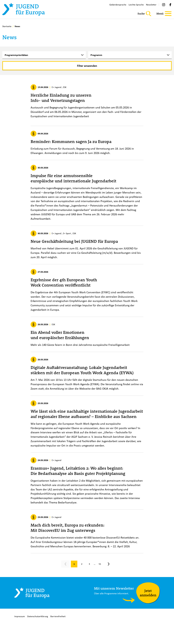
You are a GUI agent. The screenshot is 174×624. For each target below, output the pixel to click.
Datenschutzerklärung (37, 616)
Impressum (19, 616)
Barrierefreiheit (57, 616)
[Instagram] (164, 5)
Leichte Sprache (136, 4)
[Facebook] (170, 5)
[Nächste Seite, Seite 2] (108, 564)
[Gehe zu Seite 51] (100, 564)
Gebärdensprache (117, 4)
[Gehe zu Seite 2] (82, 564)
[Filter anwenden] (87, 65)
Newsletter (151, 4)
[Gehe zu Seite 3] (89, 564)
